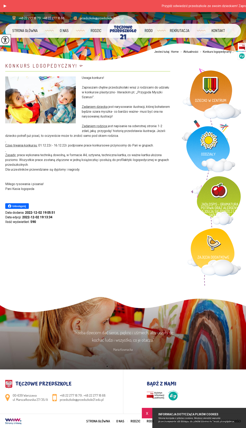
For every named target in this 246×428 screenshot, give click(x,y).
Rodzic (96, 30)
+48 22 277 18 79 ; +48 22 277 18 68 (38, 18)
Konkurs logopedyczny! (41, 66)
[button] (5, 6)
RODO (149, 30)
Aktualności (188, 51)
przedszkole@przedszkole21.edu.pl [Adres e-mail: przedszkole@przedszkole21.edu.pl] (82, 400)
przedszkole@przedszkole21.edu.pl (98, 18)
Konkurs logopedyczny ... (216, 51)
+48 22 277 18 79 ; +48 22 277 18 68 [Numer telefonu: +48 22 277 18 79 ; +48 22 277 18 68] (83, 395)
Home (175, 51)
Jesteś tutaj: (162, 51)
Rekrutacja (179, 30)
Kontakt (218, 30)
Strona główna (25, 30)
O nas (64, 30)
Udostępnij (17, 206)
